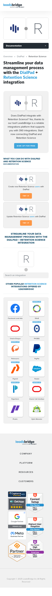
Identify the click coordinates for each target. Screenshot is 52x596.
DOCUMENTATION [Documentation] (11, 164)
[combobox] (26, 275)
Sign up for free (26, 146)
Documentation (14, 45)
